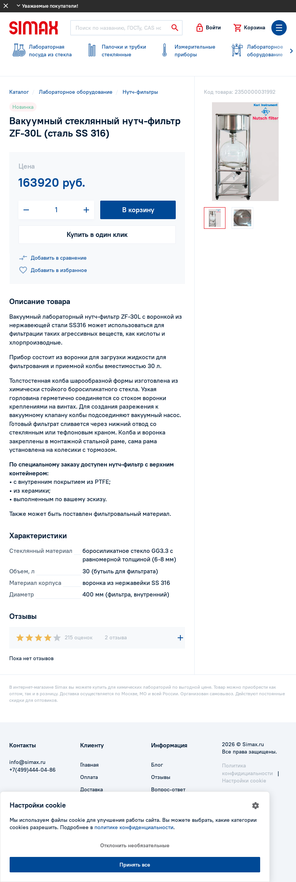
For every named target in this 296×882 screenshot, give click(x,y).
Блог (157, 764)
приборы (187, 50)
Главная (89, 764)
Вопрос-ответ (168, 789)
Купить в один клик (97, 234)
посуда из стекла (41, 50)
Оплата (89, 777)
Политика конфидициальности (247, 769)
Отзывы (160, 777)
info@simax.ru (27, 762)
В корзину (138, 209)
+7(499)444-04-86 (32, 769)
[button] (208, 27)
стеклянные (114, 50)
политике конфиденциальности (133, 827)
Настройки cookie (244, 780)
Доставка (91, 789)
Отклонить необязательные (135, 845)
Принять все (134, 864)
